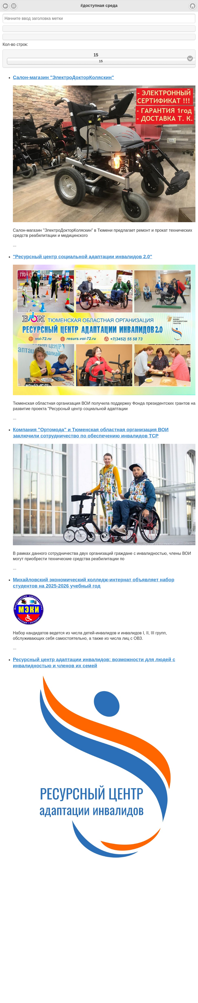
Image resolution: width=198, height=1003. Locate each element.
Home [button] (192, 6)
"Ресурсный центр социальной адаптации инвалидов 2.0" (82, 256)
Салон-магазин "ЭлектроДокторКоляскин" (63, 77)
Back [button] (5, 6)
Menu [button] (14, 6)
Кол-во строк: (15, 44)
